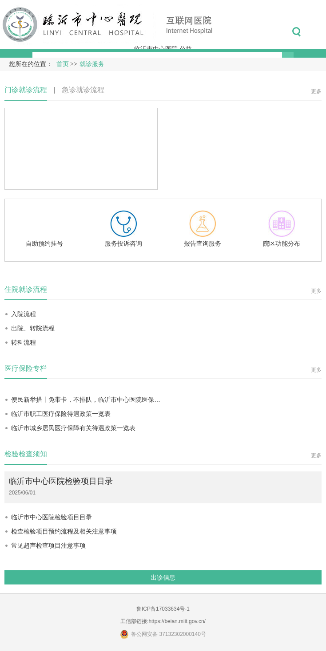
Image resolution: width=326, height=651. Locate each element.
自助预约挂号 (44, 228)
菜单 (316, 32)
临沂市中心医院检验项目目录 (61, 481)
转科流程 (23, 342)
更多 (316, 91)
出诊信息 (163, 577)
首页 (62, 64)
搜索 (296, 32)
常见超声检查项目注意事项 (48, 545)
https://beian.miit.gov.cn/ (177, 621)
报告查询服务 (202, 228)
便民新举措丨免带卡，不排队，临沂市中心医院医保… (85, 399)
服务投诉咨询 (123, 228)
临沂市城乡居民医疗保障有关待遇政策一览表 (73, 427)
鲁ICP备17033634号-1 (163, 609)
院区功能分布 (281, 228)
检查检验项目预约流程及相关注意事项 (64, 531)
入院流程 (23, 314)
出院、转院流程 (33, 328)
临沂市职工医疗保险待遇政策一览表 (61, 413)
